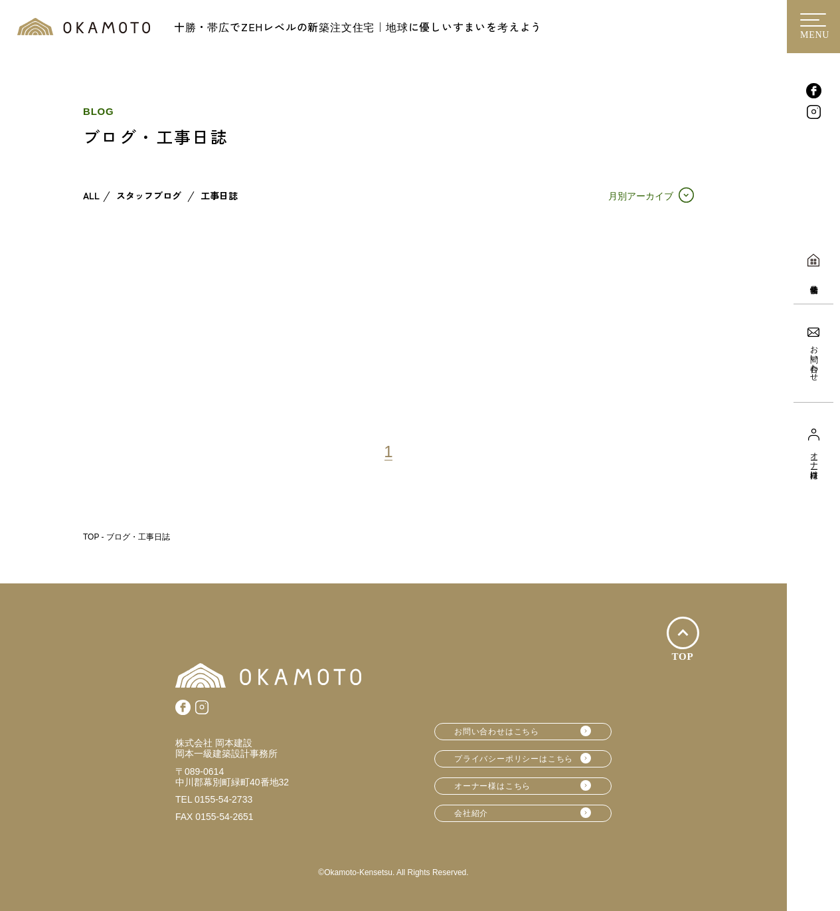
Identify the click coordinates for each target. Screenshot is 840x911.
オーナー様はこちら (492, 786)
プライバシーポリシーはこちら (513, 758)
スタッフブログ (148, 196)
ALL (91, 196)
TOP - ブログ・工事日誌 (126, 537)
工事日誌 (219, 196)
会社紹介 (471, 813)
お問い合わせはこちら (496, 731)
